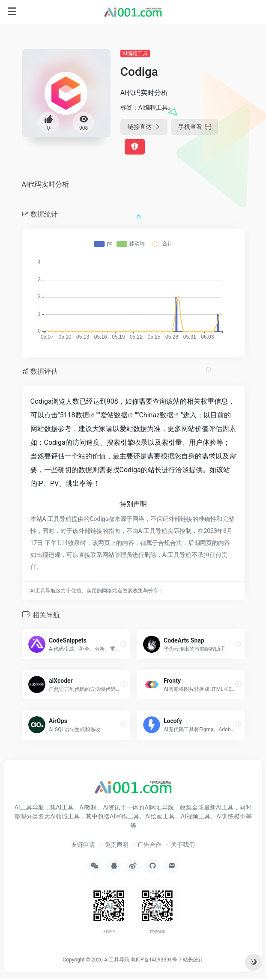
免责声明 (117, 844)
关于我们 (183, 844)
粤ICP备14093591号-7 (156, 960)
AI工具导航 (116, 960)
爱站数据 (114, 415)
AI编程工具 (135, 54)
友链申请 (83, 844)
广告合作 (149, 844)
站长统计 (193, 960)
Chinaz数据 (156, 415)
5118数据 (74, 415)
